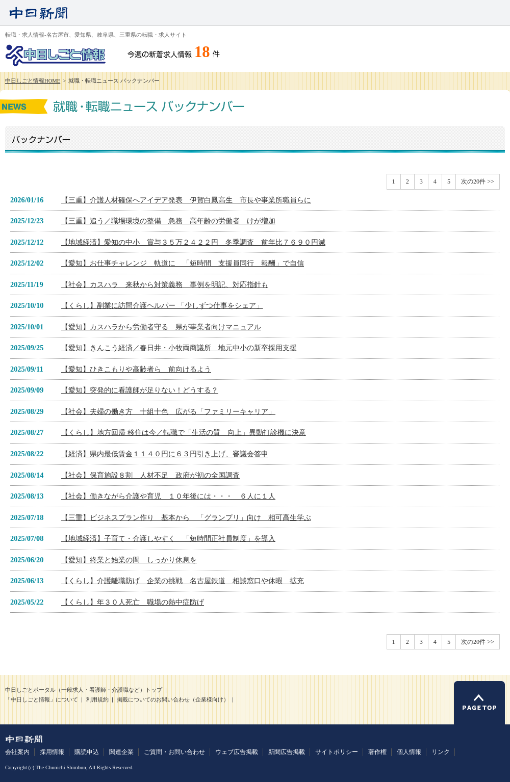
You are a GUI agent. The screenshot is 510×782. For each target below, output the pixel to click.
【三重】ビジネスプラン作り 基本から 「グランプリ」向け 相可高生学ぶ (186, 517)
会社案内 (17, 751)
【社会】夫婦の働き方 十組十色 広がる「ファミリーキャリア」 (168, 411)
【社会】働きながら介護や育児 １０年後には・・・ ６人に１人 (168, 496)
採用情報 (52, 751)
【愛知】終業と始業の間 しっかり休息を (129, 560)
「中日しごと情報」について (41, 699)
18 (202, 52)
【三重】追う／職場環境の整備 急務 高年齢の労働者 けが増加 (168, 221)
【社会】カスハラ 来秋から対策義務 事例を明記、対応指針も (164, 284)
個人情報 (409, 751)
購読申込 (86, 751)
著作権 (377, 751)
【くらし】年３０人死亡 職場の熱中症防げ (132, 602)
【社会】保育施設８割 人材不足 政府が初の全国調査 (150, 475)
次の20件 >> (477, 181)
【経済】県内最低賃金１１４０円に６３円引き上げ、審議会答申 (164, 454)
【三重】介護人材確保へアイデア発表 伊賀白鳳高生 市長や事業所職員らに (186, 200)
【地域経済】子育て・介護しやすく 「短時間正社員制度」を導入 (168, 538)
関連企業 (121, 751)
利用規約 (97, 699)
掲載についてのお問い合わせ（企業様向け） (173, 699)
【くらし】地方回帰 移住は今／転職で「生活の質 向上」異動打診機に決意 (183, 432)
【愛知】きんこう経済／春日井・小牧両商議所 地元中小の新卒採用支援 (179, 348)
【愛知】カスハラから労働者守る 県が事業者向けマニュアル (161, 327)
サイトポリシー (336, 751)
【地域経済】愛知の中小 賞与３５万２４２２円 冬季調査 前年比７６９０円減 (193, 242)
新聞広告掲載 (286, 751)
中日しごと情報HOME (32, 81)
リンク (440, 751)
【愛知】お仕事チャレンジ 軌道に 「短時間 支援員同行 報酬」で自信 (182, 263)
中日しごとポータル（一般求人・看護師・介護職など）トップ (83, 690)
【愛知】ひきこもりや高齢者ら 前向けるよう (136, 369)
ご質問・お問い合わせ (174, 751)
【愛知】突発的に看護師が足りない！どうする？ (139, 390)
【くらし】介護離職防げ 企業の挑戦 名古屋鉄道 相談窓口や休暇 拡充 (182, 581)
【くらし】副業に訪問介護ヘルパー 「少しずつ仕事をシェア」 (162, 305)
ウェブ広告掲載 (236, 751)
